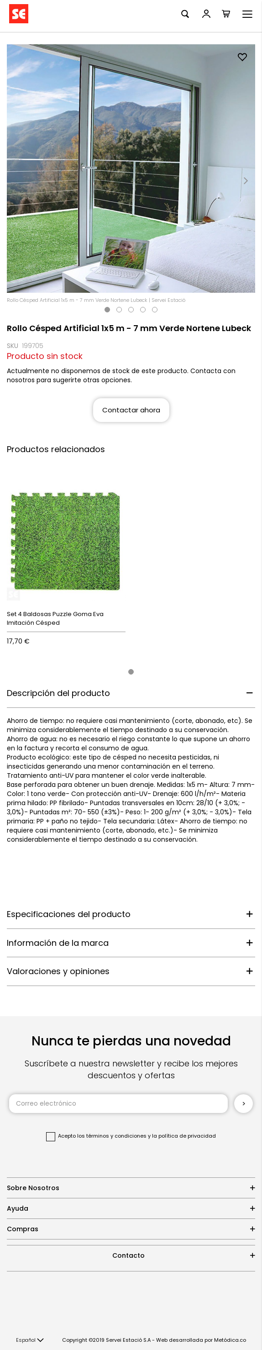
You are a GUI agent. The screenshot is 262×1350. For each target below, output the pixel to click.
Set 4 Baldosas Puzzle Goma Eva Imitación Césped (55, 618)
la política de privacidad (184, 1135)
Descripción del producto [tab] (58, 693)
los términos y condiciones (112, 1135)
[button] (30, 1340)
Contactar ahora (131, 410)
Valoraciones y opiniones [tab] (58, 971)
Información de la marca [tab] (58, 943)
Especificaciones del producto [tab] (69, 914)
